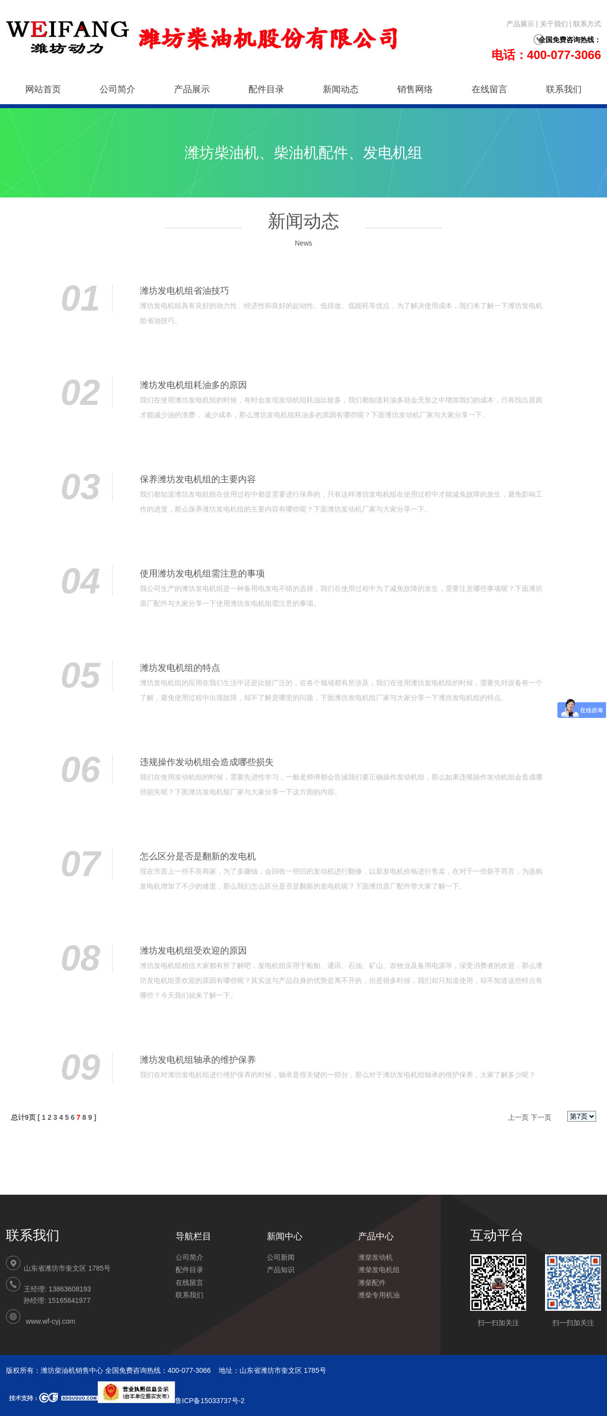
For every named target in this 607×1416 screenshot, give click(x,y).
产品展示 (520, 24)
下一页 (541, 1117)
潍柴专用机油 (379, 1295)
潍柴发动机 (375, 1257)
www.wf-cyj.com (50, 1321)
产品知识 (281, 1270)
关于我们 (554, 24)
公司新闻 (281, 1257)
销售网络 (415, 89)
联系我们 (564, 89)
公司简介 (117, 89)
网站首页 (43, 89)
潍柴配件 (372, 1283)
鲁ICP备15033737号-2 (171, 1401)
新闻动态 (341, 89)
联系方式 (587, 24)
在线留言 (489, 89)
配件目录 (266, 89)
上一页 (518, 1117)
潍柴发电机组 (379, 1270)
